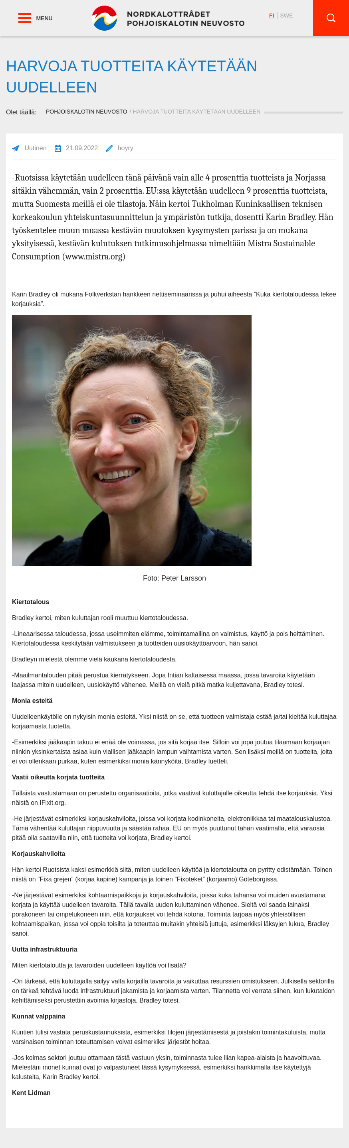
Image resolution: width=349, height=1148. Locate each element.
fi (271, 15)
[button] (24, 18)
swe (286, 15)
